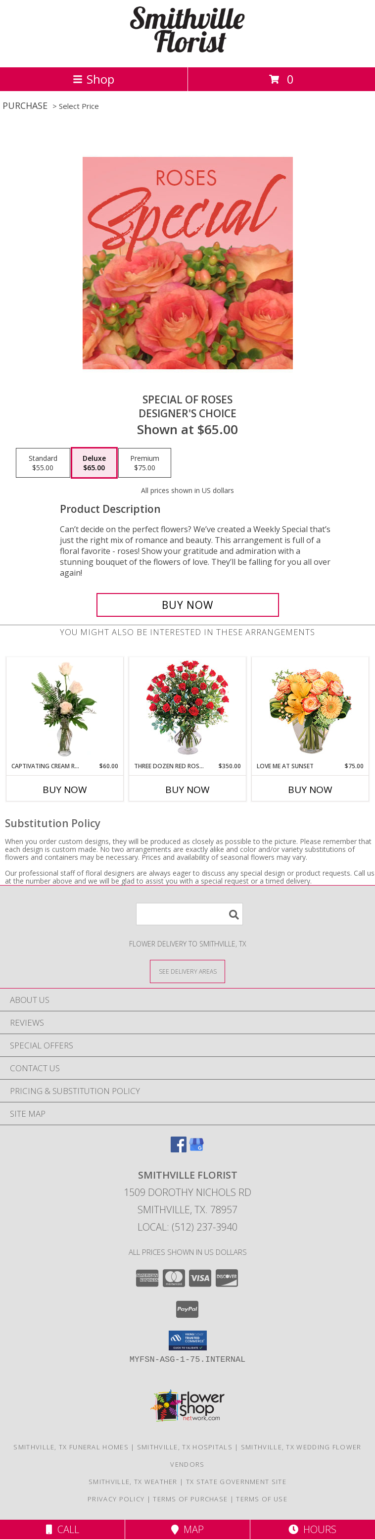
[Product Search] (189, 914)
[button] (188, 1340)
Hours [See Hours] (312, 1529)
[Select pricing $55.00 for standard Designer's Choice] (43, 462)
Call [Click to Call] (62, 1529)
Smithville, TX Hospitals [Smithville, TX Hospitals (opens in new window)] (185, 1446)
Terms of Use (261, 1498)
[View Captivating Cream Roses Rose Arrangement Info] (65, 710)
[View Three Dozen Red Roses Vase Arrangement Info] (187, 709)
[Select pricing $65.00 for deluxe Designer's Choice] (94, 462)
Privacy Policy (116, 1498)
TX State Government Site (236, 1481)
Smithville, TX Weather (133, 1481)
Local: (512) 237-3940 (187, 1227)
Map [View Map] (187, 1529)
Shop (93, 79)
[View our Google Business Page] (196, 1149)
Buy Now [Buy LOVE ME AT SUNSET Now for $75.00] (310, 789)
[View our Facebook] (179, 1149)
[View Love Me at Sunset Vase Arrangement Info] (310, 709)
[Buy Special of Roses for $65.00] (187, 605)
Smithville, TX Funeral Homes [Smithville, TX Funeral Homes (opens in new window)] (70, 1446)
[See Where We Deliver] (187, 971)
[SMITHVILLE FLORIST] (187, 52)
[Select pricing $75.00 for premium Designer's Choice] (145, 462)
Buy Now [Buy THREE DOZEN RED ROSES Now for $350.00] (187, 789)
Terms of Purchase (190, 1498)
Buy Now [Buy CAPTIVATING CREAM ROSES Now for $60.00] (65, 789)
